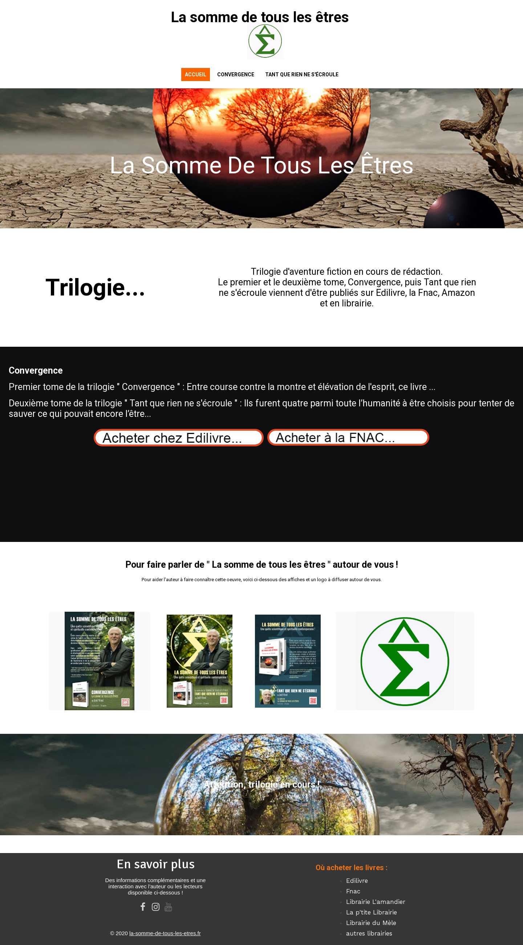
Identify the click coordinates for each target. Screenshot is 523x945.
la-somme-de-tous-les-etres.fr (165, 933)
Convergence (235, 74)
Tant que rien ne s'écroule (301, 74)
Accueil (195, 74)
